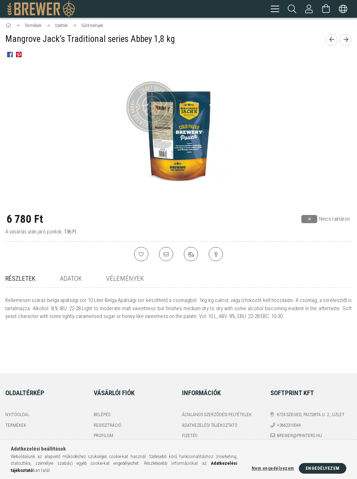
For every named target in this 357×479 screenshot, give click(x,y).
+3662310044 (289, 388)
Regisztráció (107, 388)
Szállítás (191, 408)
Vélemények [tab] (125, 279)
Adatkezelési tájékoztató (209, 388)
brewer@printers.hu (299, 398)
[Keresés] (292, 9)
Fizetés (189, 398)
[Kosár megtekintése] (326, 9)
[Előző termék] (331, 41)
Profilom (103, 398)
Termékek (15, 388)
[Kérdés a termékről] (216, 255)
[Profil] (309, 9)
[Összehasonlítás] (191, 255)
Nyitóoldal (17, 377)
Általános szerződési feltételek (217, 377)
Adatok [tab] (71, 279)
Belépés (102, 377)
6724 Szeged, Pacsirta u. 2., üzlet (311, 377)
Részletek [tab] (20, 279)
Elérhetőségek (198, 419)
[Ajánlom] (166, 255)
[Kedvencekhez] (141, 255)
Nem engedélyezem (273, 468)
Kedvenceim (106, 419)
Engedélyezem (323, 468)
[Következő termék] (346, 41)
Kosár (100, 408)
